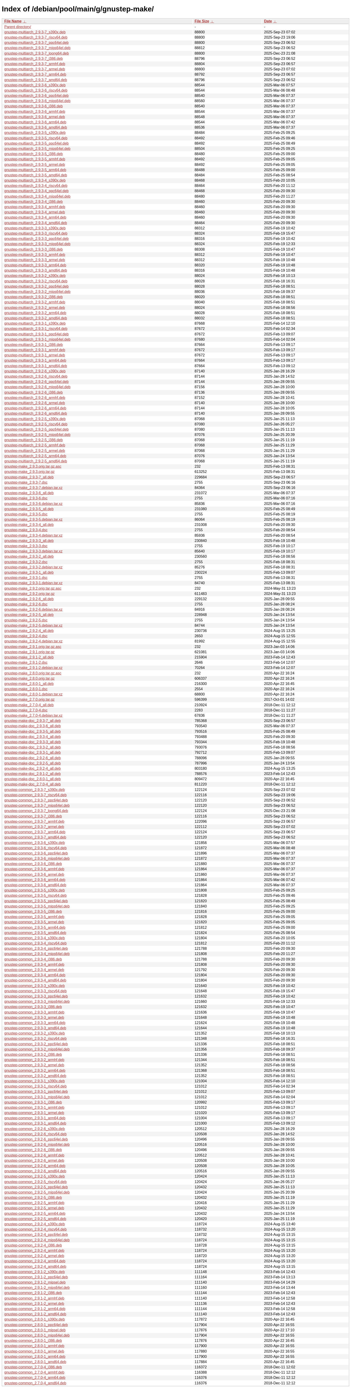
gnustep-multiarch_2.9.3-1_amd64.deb (35, 366)
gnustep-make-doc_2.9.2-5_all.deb (32, 763)
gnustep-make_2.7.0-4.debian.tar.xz (33, 715)
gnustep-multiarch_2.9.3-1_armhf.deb (34, 350)
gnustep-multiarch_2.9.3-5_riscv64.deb (35, 138)
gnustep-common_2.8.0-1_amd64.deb (35, 1362)
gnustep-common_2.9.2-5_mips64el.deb (37, 1192)
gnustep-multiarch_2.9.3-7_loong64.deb (36, 53)
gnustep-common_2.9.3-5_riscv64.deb (35, 895)
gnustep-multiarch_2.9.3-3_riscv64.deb (35, 233)
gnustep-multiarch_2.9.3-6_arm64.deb (35, 122)
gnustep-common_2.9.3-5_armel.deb (34, 922)
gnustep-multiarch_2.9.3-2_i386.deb (33, 297)
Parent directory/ (17, 27)
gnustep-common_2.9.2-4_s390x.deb (34, 1224)
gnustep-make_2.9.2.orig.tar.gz (29, 594)
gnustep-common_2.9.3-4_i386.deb (33, 959)
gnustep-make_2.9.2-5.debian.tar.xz (33, 625)
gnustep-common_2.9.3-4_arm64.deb (34, 975)
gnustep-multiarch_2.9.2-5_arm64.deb (35, 456)
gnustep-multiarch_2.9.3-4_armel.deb (34, 212)
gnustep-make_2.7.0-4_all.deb (29, 705)
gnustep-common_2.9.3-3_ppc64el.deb (36, 996)
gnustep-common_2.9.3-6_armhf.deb (34, 869)
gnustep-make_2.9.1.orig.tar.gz (29, 652)
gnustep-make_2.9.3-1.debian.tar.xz (33, 583)
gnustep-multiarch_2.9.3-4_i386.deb (33, 202)
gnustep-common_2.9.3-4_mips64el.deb (37, 954)
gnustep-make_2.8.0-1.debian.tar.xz (33, 694)
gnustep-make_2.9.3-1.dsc (25, 578)
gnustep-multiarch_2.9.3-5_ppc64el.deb (36, 143)
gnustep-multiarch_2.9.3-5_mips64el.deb (37, 149)
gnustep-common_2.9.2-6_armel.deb (34, 1160)
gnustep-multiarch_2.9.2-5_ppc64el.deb (36, 429)
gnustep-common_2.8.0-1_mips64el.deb (37, 1335)
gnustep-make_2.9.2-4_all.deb (29, 631)
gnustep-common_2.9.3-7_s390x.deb (34, 790)
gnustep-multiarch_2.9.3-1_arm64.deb (35, 360)
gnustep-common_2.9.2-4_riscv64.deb (35, 1229)
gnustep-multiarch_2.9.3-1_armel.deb (34, 355)
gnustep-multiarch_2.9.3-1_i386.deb (33, 345)
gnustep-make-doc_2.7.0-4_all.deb (32, 784)
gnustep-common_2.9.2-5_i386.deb (33, 1198)
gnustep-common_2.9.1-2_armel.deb (34, 1304)
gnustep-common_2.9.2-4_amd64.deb (35, 1267)
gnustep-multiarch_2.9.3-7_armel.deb (34, 69)
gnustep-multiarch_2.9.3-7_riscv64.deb (35, 37)
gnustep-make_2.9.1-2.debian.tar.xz (33, 668)
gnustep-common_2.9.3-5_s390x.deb (34, 890)
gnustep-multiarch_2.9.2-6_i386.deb (33, 392)
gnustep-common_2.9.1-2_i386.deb (33, 1293)
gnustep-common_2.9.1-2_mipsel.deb (35, 1282)
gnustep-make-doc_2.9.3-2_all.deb (32, 747)
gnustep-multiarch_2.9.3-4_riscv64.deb (35, 186)
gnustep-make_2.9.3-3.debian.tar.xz (33, 551)
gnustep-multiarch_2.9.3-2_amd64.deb (35, 318)
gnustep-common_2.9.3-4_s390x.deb (34, 938)
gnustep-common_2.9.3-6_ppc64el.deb (36, 853)
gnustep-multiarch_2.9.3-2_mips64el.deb (37, 292)
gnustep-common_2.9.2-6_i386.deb (33, 1150)
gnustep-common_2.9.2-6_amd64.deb (35, 1171)
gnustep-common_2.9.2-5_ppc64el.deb (36, 1187)
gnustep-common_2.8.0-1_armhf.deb (34, 1346)
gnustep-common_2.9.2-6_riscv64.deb (35, 1134)
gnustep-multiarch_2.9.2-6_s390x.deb (35, 371)
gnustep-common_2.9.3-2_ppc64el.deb (36, 1044)
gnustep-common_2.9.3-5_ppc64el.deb (36, 901)
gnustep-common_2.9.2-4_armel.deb (34, 1256)
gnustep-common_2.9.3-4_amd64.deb (35, 980)
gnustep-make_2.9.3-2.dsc (25, 562)
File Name (13, 21)
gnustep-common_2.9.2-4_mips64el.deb (37, 1240)
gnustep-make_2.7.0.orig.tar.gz (29, 699)
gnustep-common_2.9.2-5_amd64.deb (35, 1219)
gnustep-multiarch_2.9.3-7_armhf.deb (34, 64)
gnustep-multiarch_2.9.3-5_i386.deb (33, 154)
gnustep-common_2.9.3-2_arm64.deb (34, 1070)
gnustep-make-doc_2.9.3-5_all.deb (32, 731)
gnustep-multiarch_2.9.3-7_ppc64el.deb (36, 43)
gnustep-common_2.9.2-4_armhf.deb (34, 1251)
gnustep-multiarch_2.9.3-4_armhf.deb (34, 207)
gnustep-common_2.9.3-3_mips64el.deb (37, 1001)
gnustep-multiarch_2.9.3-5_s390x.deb (35, 133)
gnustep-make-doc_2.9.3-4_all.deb (32, 737)
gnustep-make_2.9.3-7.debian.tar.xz (33, 488)
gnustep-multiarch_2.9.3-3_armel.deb (34, 260)
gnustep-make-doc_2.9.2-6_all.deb (32, 758)
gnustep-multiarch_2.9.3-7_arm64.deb (35, 74)
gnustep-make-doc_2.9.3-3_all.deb (32, 742)
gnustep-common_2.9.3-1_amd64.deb (35, 1123)
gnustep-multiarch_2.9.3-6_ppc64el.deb (36, 96)
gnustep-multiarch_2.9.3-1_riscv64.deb (35, 329)
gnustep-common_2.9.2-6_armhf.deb (34, 1155)
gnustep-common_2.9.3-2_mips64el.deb (37, 1049)
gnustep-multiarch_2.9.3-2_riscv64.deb (35, 281)
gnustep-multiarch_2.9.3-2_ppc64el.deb (36, 286)
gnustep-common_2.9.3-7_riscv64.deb (35, 795)
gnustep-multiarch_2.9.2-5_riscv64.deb (35, 424)
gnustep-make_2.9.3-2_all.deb (29, 556)
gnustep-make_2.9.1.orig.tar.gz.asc (32, 647)
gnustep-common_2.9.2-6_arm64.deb (34, 1166)
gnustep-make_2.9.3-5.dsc (25, 514)
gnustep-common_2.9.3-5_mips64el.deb (37, 906)
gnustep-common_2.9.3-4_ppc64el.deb (36, 948)
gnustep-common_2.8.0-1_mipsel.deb (35, 1330)
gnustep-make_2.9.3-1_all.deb (29, 572)
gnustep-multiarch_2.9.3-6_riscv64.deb (35, 90)
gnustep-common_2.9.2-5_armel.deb (34, 1208)
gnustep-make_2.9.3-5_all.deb (29, 509)
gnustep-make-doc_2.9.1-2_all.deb (32, 774)
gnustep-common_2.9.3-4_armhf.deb (34, 964)
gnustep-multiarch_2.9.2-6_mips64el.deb (37, 387)
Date (268, 21)
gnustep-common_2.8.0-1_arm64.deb (34, 1357)
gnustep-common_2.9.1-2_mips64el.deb (37, 1288)
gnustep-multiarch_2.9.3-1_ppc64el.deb (36, 334)
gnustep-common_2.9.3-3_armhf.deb (34, 1012)
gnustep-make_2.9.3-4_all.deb (29, 525)
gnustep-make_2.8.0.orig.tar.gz (29, 678)
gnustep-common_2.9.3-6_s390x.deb (34, 843)
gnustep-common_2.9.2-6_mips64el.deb (37, 1144)
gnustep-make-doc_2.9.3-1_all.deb (32, 752)
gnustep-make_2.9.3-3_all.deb (29, 541)
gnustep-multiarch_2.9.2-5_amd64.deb (35, 461)
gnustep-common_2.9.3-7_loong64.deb (36, 811)
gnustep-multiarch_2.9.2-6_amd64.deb (35, 413)
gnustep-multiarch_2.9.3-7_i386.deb (33, 59)
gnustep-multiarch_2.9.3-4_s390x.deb (35, 180)
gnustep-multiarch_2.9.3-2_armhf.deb (34, 302)
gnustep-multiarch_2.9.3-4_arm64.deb (35, 217)
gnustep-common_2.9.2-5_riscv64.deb (35, 1182)
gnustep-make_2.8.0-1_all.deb (29, 684)
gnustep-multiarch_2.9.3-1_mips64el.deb (37, 339)
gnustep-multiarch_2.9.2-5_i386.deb (33, 440)
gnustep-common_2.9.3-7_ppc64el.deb (36, 800)
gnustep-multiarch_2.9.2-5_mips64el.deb (37, 435)
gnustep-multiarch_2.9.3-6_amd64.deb (35, 127)
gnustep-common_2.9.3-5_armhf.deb (34, 917)
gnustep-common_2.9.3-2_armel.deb (34, 1065)
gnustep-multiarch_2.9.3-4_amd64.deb (35, 223)
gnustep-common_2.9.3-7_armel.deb (34, 827)
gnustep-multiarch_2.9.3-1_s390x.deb (35, 323)
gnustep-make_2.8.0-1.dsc (25, 689)
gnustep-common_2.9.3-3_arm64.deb (34, 1023)
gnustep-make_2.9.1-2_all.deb (29, 657)
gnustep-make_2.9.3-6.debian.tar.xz (33, 504)
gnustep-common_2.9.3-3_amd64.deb (35, 1028)
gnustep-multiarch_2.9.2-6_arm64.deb (35, 408)
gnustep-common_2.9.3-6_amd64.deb (35, 885)
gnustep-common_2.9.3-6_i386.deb (33, 864)
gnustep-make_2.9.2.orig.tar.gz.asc (32, 588)
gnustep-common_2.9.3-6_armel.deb (34, 874)
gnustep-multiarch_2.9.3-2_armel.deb (34, 308)
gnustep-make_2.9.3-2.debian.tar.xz (33, 567)
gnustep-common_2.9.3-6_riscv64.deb (35, 848)
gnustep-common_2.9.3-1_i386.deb (33, 1102)
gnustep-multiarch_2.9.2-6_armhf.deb (34, 398)
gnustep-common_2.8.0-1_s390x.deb (34, 1319)
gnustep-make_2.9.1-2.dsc (25, 662)
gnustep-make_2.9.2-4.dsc (25, 636)
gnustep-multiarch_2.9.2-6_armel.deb (34, 403)
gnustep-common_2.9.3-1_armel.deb (34, 1113)
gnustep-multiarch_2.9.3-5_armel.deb (34, 165)
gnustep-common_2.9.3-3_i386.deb (33, 1007)
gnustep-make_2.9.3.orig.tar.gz (29, 472)
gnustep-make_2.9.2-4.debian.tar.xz (33, 641)
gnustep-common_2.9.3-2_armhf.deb (34, 1060)
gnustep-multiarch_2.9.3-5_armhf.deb (34, 159)
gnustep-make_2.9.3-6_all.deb (29, 493)
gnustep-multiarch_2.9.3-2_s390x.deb (35, 276)
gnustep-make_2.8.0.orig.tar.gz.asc (32, 673)
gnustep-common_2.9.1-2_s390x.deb (34, 1272)
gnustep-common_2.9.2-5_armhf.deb (34, 1203)
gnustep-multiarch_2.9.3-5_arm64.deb (35, 170)
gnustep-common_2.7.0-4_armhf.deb (34, 1372)
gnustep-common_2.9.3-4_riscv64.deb (35, 943)
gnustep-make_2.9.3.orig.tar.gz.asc (32, 466)
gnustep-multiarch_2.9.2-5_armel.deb (34, 451)
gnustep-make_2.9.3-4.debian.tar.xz (33, 535)
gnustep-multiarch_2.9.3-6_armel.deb (34, 117)
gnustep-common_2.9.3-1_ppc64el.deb (36, 1091)
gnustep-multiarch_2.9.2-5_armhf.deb (34, 445)
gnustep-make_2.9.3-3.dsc (25, 546)
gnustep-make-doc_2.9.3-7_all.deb (32, 721)
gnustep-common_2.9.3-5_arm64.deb (34, 927)
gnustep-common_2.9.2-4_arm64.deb (34, 1261)
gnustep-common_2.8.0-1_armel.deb (34, 1351)
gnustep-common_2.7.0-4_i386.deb (33, 1367)
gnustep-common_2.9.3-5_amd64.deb (35, 933)
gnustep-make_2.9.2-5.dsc (25, 620)
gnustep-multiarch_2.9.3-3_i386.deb (33, 249)
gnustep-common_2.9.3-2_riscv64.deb (35, 1038)
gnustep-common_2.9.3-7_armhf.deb (34, 821)
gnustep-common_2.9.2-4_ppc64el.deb (36, 1235)
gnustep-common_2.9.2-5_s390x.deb (34, 1176)
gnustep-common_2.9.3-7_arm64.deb (34, 832)
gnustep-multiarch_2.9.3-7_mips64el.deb (37, 48)
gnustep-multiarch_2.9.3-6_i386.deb (33, 106)
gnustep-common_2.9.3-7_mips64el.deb (37, 805)
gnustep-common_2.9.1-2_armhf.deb (34, 1298)
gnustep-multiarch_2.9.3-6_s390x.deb (35, 85)
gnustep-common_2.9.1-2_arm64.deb (34, 1309)
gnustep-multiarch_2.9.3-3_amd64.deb (35, 270)
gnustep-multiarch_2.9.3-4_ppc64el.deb (36, 191)
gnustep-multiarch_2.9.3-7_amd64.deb (35, 80)
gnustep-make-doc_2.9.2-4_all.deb (32, 768)
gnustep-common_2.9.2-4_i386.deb (33, 1245)
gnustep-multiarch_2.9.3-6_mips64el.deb (37, 101)
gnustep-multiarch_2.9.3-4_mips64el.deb (37, 196)
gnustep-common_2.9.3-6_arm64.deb (34, 880)
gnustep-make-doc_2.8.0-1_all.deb (32, 779)
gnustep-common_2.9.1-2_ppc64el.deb (36, 1277)
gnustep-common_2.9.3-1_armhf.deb (34, 1107)
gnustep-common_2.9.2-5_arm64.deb (34, 1213)
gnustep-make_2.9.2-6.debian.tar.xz (33, 609)
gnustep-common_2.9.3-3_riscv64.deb (35, 991)
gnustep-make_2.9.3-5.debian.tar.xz (33, 519)
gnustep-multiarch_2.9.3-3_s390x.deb (35, 228)
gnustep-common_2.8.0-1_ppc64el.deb (36, 1325)
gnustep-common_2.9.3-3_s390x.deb (34, 986)
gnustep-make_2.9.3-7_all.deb (29, 477)
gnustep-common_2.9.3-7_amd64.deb (35, 837)
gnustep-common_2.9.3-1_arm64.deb (34, 1118)
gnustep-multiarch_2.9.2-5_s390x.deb (35, 419)
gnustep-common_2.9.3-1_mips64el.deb (37, 1097)
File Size (202, 21)
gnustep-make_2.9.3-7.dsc (25, 482)
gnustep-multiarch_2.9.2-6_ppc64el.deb (36, 382)
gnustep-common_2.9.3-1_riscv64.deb (35, 1086)
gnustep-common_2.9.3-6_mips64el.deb (37, 858)
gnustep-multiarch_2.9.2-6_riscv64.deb (35, 376)
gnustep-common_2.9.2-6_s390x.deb (34, 1129)
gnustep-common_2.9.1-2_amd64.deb (35, 1314)
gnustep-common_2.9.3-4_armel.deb (34, 970)
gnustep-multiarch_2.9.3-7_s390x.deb (35, 32)
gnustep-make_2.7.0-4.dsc (25, 710)
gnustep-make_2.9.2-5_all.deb (29, 615)
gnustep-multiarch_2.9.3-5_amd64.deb (35, 175)
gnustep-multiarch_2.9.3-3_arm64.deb (35, 265)
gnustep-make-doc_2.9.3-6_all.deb (32, 726)
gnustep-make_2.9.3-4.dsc (25, 530)
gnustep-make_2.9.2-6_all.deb (29, 599)
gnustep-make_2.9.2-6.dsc (25, 604)
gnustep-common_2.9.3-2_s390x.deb (34, 1033)
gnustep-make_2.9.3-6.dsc (25, 498)
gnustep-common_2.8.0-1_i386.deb (33, 1341)
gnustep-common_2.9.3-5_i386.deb (33, 911)
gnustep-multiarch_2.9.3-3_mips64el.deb (37, 244)
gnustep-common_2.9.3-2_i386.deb (33, 1054)
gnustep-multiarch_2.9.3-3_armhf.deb (34, 255)
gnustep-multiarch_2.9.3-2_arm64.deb (35, 313)
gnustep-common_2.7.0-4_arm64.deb (34, 1378)
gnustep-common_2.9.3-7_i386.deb (33, 816)
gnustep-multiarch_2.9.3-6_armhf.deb (34, 112)
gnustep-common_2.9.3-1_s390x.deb (34, 1081)
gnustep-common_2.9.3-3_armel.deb (34, 1017)
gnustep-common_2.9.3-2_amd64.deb (35, 1076)
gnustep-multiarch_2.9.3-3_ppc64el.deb (36, 239)
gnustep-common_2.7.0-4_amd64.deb (35, 1383)
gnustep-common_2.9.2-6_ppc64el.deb (36, 1139)
